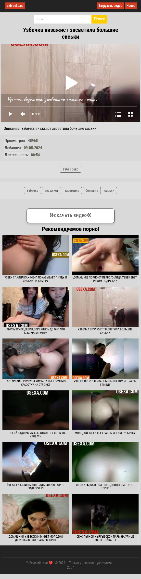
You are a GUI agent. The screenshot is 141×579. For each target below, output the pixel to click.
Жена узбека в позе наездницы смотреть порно (105, 486)
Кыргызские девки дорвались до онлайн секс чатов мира (35, 331)
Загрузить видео (110, 6)
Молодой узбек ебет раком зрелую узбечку (105, 433)
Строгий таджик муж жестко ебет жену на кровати (35, 434)
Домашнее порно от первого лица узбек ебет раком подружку (105, 279)
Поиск (99, 19)
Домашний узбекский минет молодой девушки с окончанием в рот (36, 538)
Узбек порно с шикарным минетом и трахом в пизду (105, 383)
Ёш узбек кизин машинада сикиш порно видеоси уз (35, 486)
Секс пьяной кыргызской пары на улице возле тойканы (105, 538)
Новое (131, 6)
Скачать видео (70, 214)
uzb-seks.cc (15, 6)
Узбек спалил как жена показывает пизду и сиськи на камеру (35, 279)
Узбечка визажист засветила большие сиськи (105, 331)
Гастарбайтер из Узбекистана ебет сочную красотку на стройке (35, 383)
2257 (70, 567)
